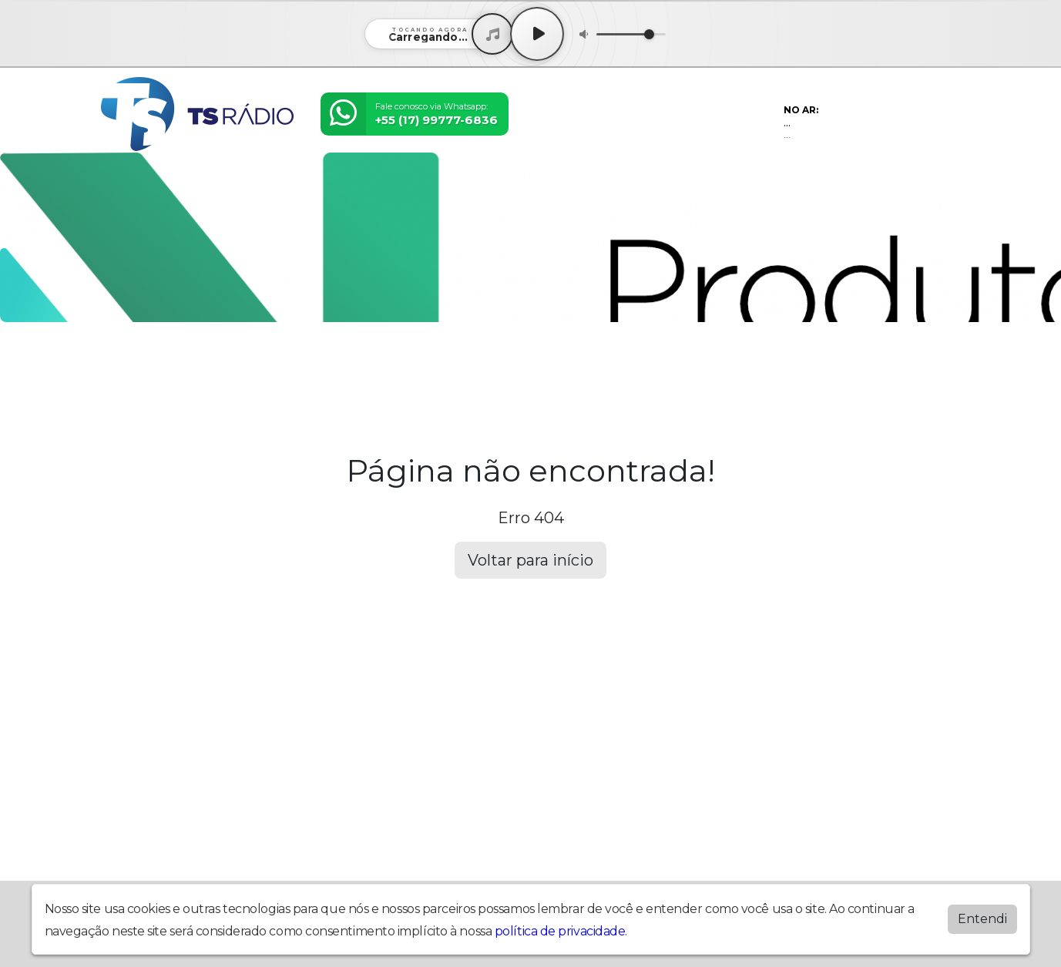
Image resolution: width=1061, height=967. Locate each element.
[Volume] (631, 34)
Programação (195, 364)
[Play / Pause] (537, 34)
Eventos (273, 364)
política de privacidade (560, 928)
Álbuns (482, 364)
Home (123, 364)
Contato (539, 364)
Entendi (982, 915)
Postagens (417, 364)
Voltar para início (530, 560)
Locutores (340, 364)
